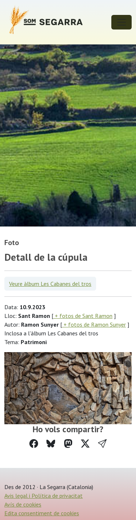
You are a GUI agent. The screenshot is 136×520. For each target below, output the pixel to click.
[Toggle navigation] (121, 22)
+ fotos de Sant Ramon (82, 315)
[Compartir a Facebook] (33, 443)
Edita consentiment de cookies (41, 513)
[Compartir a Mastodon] (68, 443)
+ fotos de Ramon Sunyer (94, 324)
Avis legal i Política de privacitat (43, 495)
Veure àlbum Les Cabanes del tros (50, 283)
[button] (102, 443)
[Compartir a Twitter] (85, 443)
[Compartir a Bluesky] (50, 443)
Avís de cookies (22, 504)
